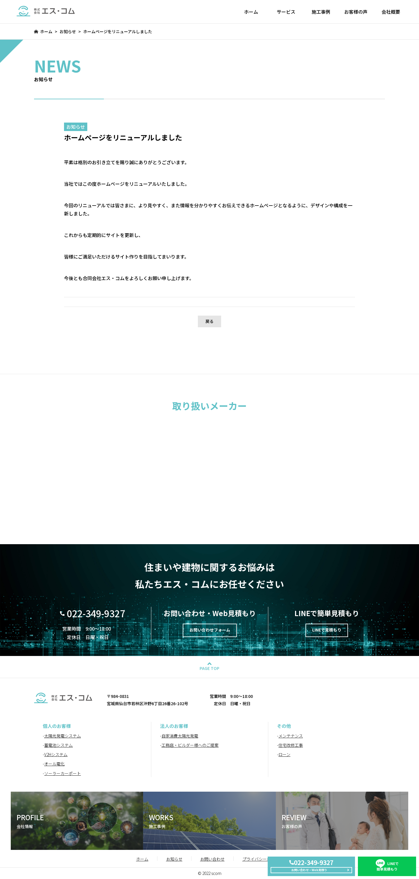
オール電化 (54, 764)
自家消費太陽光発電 (179, 736)
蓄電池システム (58, 745)
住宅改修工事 (290, 745)
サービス (286, 11)
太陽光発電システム (62, 736)
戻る (209, 321)
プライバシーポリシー (262, 859)
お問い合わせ (212, 859)
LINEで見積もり (326, 631)
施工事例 (321, 11)
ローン (284, 754)
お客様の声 (355, 11)
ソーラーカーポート (62, 773)
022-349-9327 (96, 613)
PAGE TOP (209, 668)
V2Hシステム (56, 754)
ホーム (251, 11)
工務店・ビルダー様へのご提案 (190, 745)
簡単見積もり (387, 860)
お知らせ (68, 31)
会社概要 (390, 11)
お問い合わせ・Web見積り (308, 867)
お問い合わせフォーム (210, 631)
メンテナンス (290, 736)
